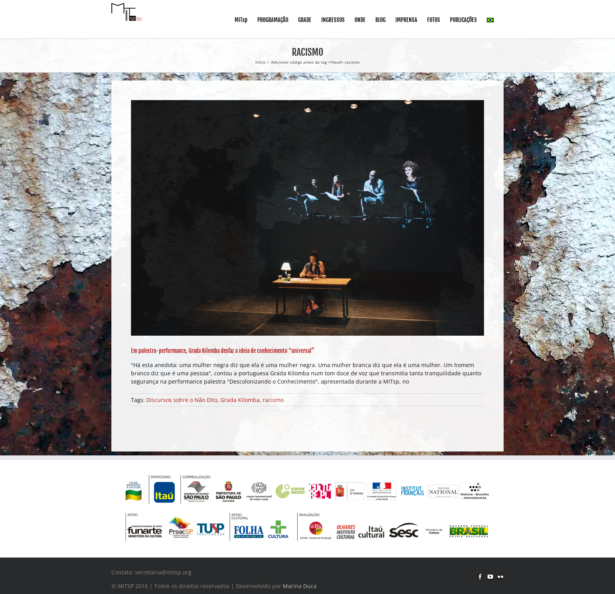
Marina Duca (300, 586)
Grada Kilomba (240, 400)
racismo (273, 400)
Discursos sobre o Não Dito (181, 400)
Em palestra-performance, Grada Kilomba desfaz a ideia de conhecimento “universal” (222, 350)
